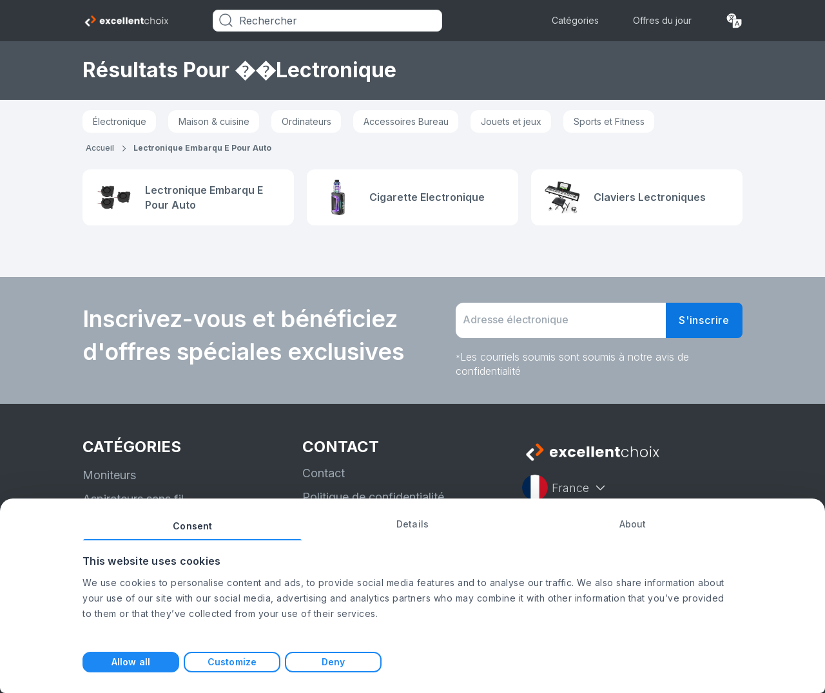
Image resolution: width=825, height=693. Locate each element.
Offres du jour (662, 20)
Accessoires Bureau (406, 121)
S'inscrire (704, 320)
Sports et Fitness (609, 121)
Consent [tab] (192, 525)
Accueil (100, 148)
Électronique (119, 121)
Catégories (575, 20)
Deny (333, 661)
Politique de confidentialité (373, 497)
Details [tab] (412, 523)
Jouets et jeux (511, 121)
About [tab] (632, 523)
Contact (323, 473)
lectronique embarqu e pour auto (202, 148)
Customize (232, 661)
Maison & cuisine (214, 121)
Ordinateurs (306, 121)
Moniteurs (109, 475)
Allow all (131, 661)
